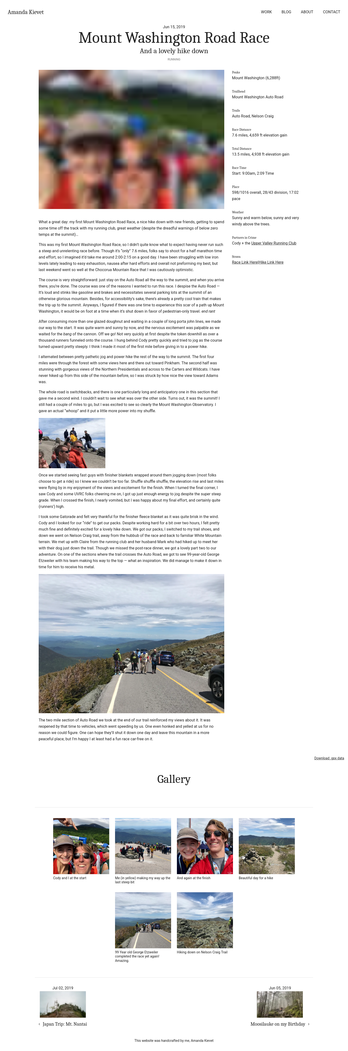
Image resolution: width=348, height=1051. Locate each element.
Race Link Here (245, 262)
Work (266, 12)
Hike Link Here (271, 262)
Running (174, 59)
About (307, 12)
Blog (286, 12)
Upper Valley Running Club (274, 243)
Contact (331, 12)
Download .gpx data (329, 758)
